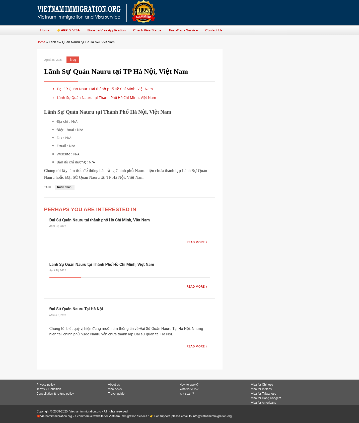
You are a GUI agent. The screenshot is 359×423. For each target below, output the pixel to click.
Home (41, 42)
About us (114, 384)
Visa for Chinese (262, 384)
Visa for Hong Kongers (266, 398)
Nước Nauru (64, 187)
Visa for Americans (263, 402)
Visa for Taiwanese (263, 393)
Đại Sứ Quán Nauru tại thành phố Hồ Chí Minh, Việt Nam (102, 88)
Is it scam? (187, 393)
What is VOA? (189, 389)
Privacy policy (46, 384)
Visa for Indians (261, 389)
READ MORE (195, 242)
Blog (73, 60)
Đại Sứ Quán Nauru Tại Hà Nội (76, 309)
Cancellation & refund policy (55, 393)
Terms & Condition (49, 389)
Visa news (115, 389)
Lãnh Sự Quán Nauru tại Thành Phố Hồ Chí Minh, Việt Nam (103, 97)
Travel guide (116, 393)
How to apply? (189, 384)
